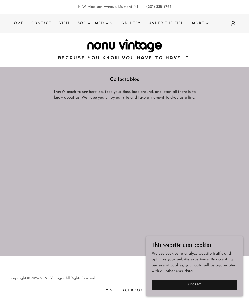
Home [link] (17, 23)
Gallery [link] (131, 23)
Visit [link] (64, 23)
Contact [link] (41, 23)
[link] (124, 46)
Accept (194, 284)
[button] (96, 23)
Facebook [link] (131, 290)
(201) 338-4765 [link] (158, 7)
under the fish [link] (166, 23)
